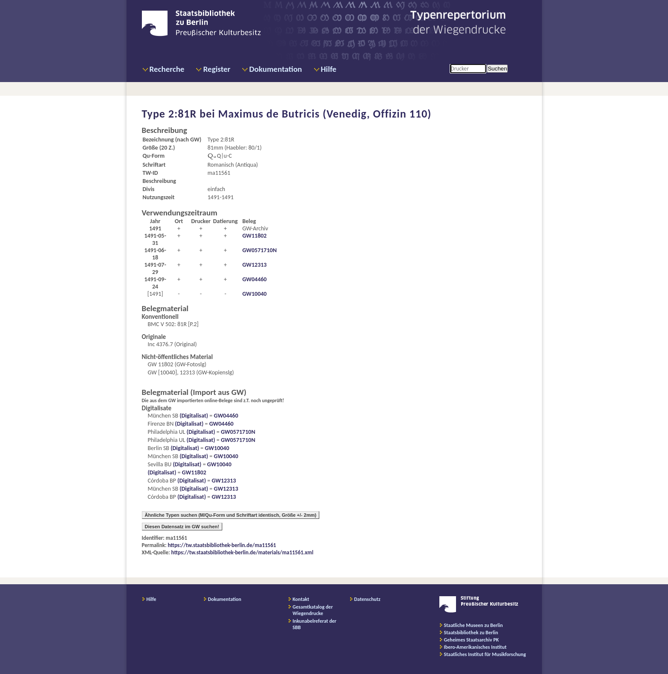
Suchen (497, 68)
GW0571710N (259, 250)
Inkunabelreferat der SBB (315, 624)
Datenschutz (367, 599)
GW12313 (254, 264)
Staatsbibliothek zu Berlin (471, 633)
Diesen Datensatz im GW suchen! (182, 526)
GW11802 (254, 235)
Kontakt (301, 599)
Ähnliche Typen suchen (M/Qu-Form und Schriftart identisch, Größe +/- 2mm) (231, 515)
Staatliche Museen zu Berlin (473, 625)
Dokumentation (275, 69)
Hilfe (329, 69)
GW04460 (254, 279)
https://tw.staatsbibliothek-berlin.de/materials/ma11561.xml (242, 552)
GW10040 (254, 293)
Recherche (167, 69)
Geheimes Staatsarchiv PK (471, 640)
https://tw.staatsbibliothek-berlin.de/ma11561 (222, 545)
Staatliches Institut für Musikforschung (485, 654)
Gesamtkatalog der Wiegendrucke (313, 610)
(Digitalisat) (193, 415)
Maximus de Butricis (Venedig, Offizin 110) (324, 114)
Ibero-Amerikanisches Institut (475, 647)
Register (216, 69)
